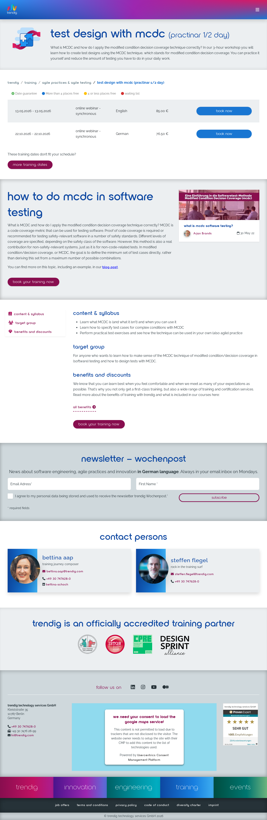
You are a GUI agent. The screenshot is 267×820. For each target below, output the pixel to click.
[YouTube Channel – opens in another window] (154, 687)
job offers (62, 805)
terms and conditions (92, 805)
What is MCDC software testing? (208, 226)
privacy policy (126, 805)
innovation (80, 787)
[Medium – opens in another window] (166, 687)
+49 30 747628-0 (58, 578)
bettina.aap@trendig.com (62, 571)
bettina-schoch (56, 584)
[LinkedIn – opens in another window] (134, 687)
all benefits (84, 407)
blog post (110, 267)
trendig (13, 83)
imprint (214, 805)
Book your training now (36, 281)
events (240, 787)
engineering (133, 787)
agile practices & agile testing (66, 83)
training (31, 83)
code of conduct (156, 805)
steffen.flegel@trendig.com (192, 574)
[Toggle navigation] (257, 10)
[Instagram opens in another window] (144, 687)
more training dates (30, 165)
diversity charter (189, 805)
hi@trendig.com (22, 735)
